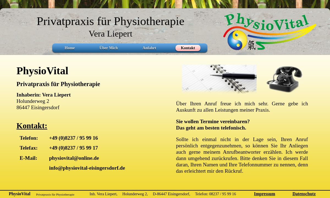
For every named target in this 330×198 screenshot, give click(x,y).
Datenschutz (304, 193)
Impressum (264, 193)
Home (70, 48)
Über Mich (109, 48)
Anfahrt (149, 48)
